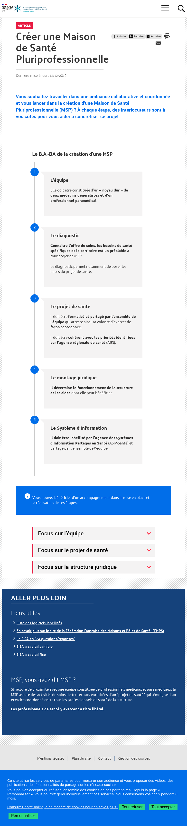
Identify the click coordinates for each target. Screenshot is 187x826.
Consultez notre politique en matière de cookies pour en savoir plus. (62, 807)
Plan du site (81, 759)
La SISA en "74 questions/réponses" (46, 638)
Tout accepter (163, 807)
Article (24, 25)
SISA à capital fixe (31, 654)
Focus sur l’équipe (61, 533)
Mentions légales (50, 759)
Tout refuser (132, 807)
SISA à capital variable (35, 646)
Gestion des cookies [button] (134, 759)
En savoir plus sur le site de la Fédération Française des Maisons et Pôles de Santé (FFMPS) (90, 630)
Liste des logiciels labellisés (39, 622)
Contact (104, 759)
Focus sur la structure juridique (77, 567)
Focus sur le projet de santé (73, 550)
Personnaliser (23, 816)
